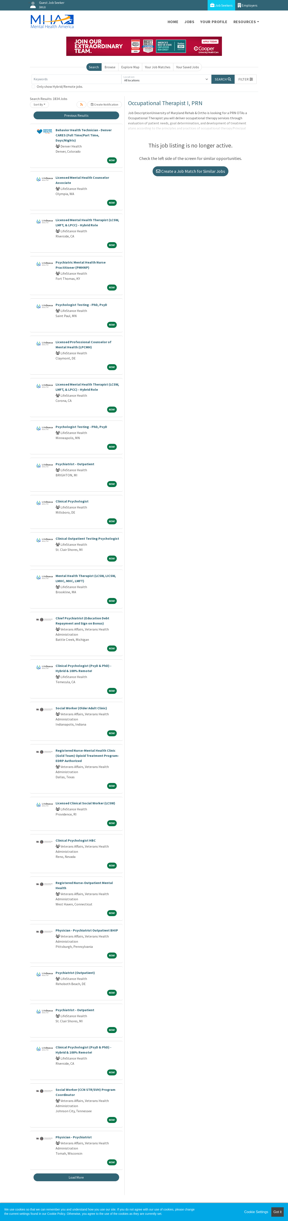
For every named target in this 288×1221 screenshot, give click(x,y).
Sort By (38, 104)
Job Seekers (221, 5)
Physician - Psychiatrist (74, 1137)
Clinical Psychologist (72, 501)
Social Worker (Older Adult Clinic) (81, 708)
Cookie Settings (256, 1212)
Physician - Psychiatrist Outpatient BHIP (87, 930)
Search (94, 67)
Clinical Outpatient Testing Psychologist (87, 538)
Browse (110, 67)
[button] (246, 79)
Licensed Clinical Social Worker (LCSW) (85, 803)
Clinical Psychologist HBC (76, 840)
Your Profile (213, 21)
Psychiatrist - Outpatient (75, 464)
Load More (76, 1177)
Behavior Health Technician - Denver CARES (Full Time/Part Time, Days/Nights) (84, 135)
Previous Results (76, 115)
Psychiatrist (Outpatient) (75, 973)
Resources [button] (244, 21)
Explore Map (130, 67)
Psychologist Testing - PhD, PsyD (81, 305)
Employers (247, 5)
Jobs (189, 21)
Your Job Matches (157, 67)
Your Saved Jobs (187, 67)
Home (173, 21)
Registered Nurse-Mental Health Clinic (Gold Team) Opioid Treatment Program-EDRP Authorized (87, 755)
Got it (277, 1212)
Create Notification (104, 104)
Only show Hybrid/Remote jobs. (60, 86)
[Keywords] (76, 79)
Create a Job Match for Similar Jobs (190, 171)
